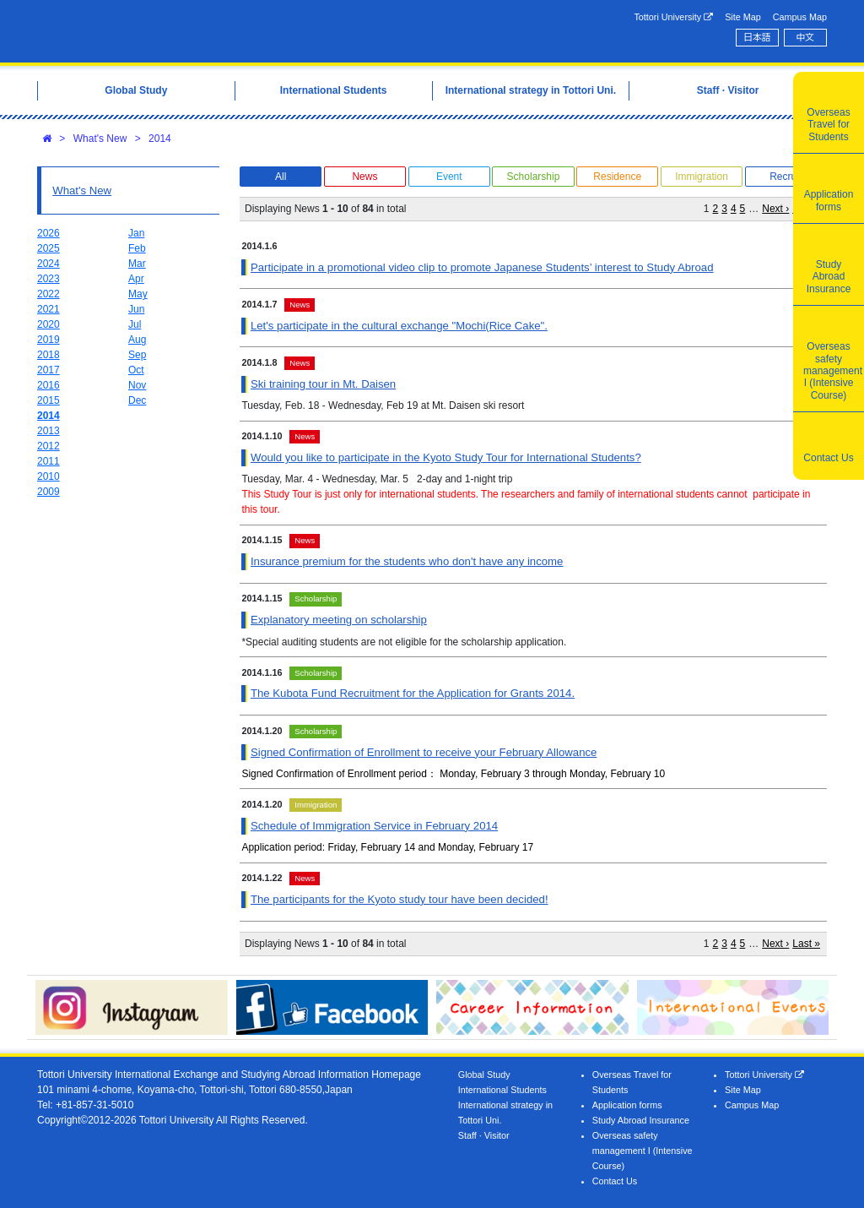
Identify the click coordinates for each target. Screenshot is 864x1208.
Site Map (743, 17)
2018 (48, 355)
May (138, 294)
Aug (137, 340)
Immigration (701, 176)
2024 (48, 263)
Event (449, 176)
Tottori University (673, 17)
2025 (48, 248)
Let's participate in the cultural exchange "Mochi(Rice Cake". (399, 325)
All (280, 176)
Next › (775, 209)
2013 (48, 431)
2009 (48, 492)
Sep (137, 355)
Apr (136, 279)
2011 (48, 461)
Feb (137, 248)
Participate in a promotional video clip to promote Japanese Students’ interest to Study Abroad (482, 267)
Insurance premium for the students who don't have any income (407, 561)
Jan (136, 233)
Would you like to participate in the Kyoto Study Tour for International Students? (446, 457)
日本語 (756, 37)
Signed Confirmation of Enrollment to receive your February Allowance (424, 752)
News (364, 176)
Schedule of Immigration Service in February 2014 (374, 825)
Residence (617, 176)
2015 (48, 400)
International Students (502, 1090)
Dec (137, 400)
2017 (48, 370)
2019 (48, 340)
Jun (136, 309)
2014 (159, 138)
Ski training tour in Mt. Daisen (323, 384)
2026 (48, 233)
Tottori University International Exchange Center (206, 31)
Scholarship (533, 176)
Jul (134, 324)
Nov (137, 385)
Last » (806, 944)
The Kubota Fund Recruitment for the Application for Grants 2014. (413, 693)
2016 (48, 385)
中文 (805, 37)
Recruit (786, 176)
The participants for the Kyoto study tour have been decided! (399, 899)
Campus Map (800, 17)
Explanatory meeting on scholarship (339, 619)
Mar (137, 263)
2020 (48, 324)
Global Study (484, 1074)
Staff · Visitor (484, 1135)
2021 (48, 309)
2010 (48, 476)
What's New (100, 138)
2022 (48, 294)
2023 (48, 279)
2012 (48, 446)
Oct (136, 370)
